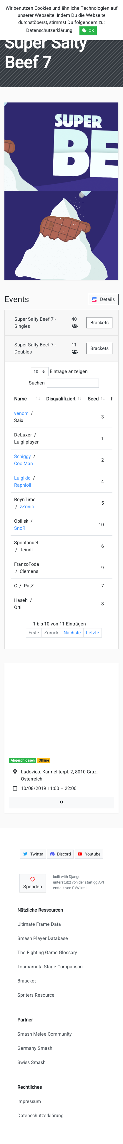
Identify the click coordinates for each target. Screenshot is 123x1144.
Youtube (88, 854)
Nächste (72, 632)
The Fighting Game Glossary (47, 952)
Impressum (29, 1101)
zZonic (27, 506)
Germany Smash (34, 1048)
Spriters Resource (35, 995)
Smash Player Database (42, 938)
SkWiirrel (79, 888)
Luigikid (23, 478)
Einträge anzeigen (59, 371)
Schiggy (23, 456)
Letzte (92, 632)
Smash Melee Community (44, 1034)
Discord (60, 854)
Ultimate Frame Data (39, 924)
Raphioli (22, 485)
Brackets (99, 322)
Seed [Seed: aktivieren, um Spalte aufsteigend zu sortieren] (93, 398)
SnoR (19, 528)
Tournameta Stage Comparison (50, 966)
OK (88, 30)
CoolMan (23, 463)
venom (22, 413)
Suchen (64, 383)
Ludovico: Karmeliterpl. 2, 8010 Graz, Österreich (59, 775)
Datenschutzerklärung (40, 1115)
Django (74, 876)
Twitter (33, 854)
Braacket (26, 981)
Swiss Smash (31, 1062)
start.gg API (94, 882)
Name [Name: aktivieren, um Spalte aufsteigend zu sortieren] (20, 398)
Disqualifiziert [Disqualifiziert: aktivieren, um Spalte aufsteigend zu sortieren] (60, 398)
